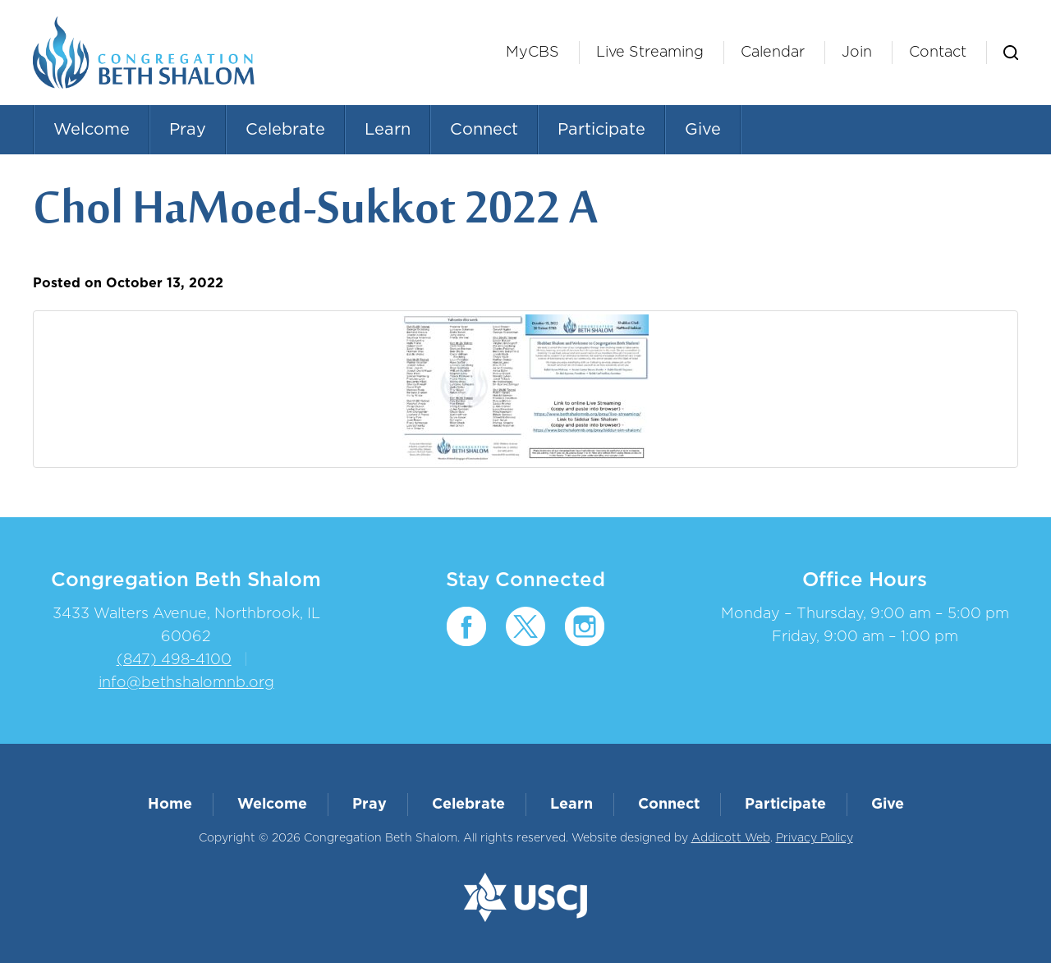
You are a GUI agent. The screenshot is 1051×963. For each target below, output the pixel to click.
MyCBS (532, 52)
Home (170, 804)
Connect (484, 130)
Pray (187, 130)
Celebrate (285, 130)
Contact (937, 52)
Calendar (773, 52)
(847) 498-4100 (174, 660)
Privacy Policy (814, 838)
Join (857, 52)
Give (703, 130)
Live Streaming (650, 52)
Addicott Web (730, 838)
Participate (601, 130)
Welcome (91, 130)
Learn (388, 130)
